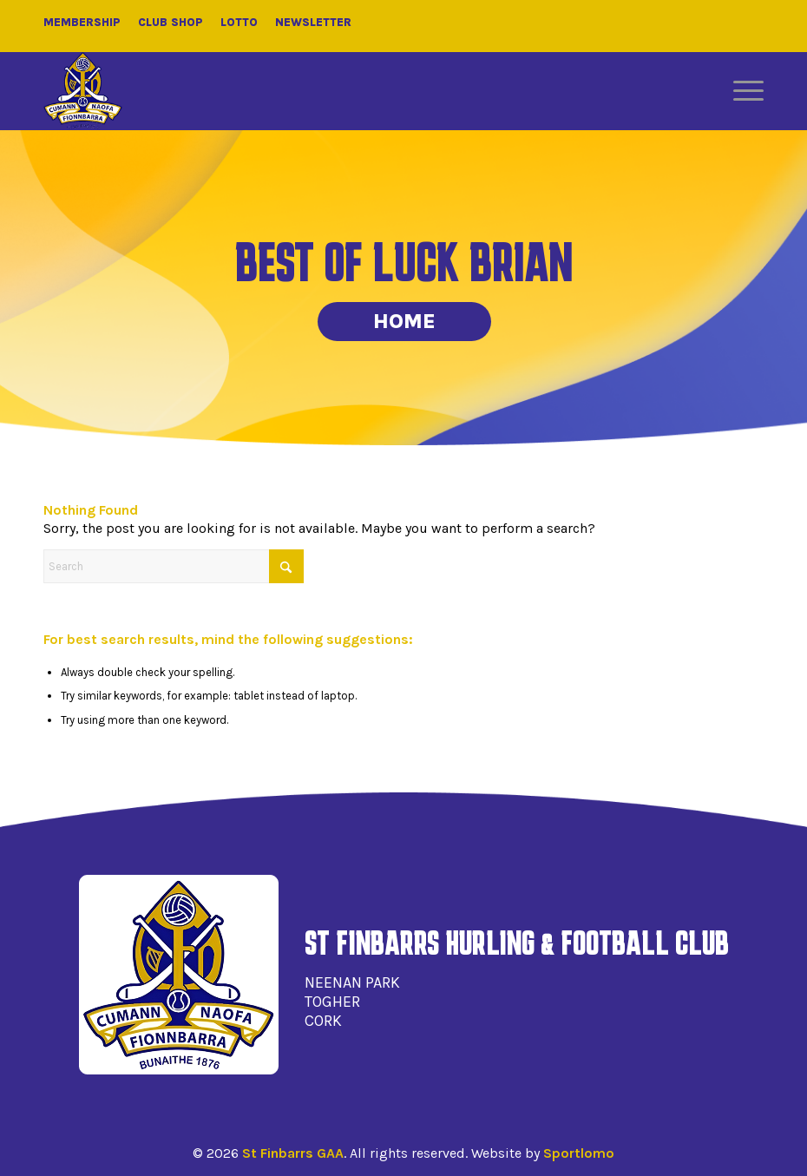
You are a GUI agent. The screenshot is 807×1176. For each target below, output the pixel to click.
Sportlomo (578, 1153)
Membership (82, 22)
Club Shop (170, 22)
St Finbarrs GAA (293, 1153)
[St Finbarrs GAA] (82, 91)
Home (404, 321)
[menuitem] (740, 91)
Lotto (239, 22)
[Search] (173, 566)
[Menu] (740, 91)
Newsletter (313, 22)
